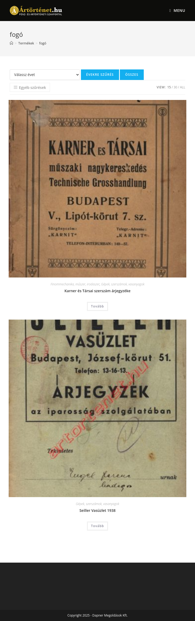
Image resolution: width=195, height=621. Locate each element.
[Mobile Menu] (177, 10)
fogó (42, 43)
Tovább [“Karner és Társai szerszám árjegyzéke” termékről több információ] (97, 306)
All (182, 87)
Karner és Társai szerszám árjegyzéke (97, 290)
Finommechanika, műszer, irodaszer (75, 284)
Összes (131, 74)
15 (169, 87)
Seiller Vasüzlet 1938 (97, 510)
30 (175, 87)
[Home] (11, 43)
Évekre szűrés (100, 74)
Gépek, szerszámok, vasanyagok (123, 284)
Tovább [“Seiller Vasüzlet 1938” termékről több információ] (97, 526)
